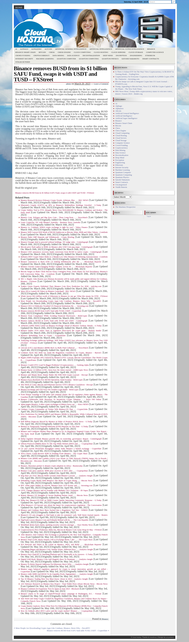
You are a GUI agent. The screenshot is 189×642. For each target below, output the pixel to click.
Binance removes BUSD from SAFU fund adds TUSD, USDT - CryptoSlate (51, 311)
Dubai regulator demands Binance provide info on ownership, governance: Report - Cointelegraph (61, 439)
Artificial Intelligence (101, 49)
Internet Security (24, 59)
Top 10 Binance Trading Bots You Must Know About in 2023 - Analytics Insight (54, 579)
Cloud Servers (118, 52)
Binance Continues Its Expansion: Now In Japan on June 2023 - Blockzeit (50, 589)
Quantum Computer (66, 59)
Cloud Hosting (101, 52)
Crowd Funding (22, 55)
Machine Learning (45, 59)
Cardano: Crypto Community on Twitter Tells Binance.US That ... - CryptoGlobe (54, 409)
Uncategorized (121, 185)
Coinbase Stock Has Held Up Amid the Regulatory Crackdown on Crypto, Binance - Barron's (61, 353)
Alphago (24, 49)
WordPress (153, 637)
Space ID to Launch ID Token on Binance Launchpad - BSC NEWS (48, 291)
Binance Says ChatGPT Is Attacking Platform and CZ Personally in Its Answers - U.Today (57, 554)
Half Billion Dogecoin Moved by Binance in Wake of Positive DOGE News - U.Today (57, 422)
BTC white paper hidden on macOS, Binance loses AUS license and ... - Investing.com (57, 485)
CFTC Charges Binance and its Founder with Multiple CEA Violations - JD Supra (54, 490)
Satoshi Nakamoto (130, 59)
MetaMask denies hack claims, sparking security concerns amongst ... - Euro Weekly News (57, 525)
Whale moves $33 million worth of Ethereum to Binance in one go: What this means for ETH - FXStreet (64, 296)
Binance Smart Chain (25, 52)
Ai (16, 49)
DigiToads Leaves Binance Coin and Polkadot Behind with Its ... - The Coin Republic (55, 520)
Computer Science (155, 52)
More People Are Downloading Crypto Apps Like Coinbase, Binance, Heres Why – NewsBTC (53, 628)
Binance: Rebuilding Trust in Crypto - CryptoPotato (43, 335)
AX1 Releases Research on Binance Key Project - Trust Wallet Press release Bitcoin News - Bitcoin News (64, 584)
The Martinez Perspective (125, 207)
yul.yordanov (170, 637)
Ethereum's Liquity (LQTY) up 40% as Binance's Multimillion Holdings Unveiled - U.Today (61, 205)
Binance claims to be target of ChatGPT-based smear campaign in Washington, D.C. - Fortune (61, 594)
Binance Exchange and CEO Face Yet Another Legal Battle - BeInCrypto (50, 390)
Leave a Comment (101, 84)
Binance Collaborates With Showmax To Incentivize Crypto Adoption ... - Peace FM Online (61, 399)
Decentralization (91, 55)
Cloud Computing (82, 52)
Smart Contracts (150, 59)
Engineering (136, 55)
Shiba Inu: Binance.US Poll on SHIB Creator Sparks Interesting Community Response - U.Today (61, 500)
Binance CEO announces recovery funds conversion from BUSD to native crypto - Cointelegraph (61, 252)
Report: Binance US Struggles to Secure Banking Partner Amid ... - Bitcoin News (54, 495)
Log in (149, 216)
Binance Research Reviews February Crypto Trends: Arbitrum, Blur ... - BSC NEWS (55, 200)
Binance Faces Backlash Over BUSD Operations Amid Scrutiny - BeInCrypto (52, 380)
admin (68, 84)
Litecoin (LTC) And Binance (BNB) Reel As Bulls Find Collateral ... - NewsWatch (54, 348)
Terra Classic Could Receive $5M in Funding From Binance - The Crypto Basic (54, 453)
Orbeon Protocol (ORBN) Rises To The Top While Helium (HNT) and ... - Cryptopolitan (57, 444)
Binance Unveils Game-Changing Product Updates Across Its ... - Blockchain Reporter (56, 267)
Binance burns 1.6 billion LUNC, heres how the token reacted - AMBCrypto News (54, 370)
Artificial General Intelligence (70, 49)
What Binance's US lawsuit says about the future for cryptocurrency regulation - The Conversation (61, 505)
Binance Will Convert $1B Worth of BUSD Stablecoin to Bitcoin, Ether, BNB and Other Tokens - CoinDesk (64, 232)
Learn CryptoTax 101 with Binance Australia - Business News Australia (50, 222)
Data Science (73, 55)
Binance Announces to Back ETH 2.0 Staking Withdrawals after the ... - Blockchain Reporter (61, 262)
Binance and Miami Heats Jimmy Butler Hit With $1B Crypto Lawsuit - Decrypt (54, 375)
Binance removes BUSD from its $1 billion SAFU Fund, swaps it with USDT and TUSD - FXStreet (54, 193)
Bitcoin (42, 52)
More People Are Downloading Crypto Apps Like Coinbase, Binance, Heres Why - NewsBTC (61, 301)
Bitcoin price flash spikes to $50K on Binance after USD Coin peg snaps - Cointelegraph (57, 247)
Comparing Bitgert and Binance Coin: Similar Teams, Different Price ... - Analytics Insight (57, 549)
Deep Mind (108, 55)
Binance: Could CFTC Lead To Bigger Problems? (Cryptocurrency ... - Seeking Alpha (55, 365)
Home (19, 7)
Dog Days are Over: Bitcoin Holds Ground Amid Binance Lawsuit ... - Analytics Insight (57, 476)
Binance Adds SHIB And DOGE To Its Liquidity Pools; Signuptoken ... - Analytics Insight (57, 574)
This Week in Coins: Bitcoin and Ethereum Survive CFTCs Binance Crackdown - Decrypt (57, 385)
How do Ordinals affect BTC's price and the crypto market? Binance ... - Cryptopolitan (57, 611)
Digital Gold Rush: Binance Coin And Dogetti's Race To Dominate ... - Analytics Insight (57, 559)
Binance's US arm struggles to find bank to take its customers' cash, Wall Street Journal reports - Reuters (64, 515)
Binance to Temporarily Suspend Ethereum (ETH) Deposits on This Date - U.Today (54, 426)
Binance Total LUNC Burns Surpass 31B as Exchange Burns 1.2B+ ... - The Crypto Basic (57, 540)
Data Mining (58, 55)
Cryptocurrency (41, 55)
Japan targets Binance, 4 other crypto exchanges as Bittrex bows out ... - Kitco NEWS (55, 404)
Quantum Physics (110, 59)
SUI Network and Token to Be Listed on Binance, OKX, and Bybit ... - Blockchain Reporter (61, 544)
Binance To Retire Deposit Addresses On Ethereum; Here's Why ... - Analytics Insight (55, 564)
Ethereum (150, 55)
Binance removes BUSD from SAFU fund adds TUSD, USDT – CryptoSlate (77, 631)
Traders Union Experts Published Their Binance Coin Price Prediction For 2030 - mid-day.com (61, 286)
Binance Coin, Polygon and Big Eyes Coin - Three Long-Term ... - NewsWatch (54, 217)
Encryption (121, 55)
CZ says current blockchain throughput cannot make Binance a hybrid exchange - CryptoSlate (61, 449)
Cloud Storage (136, 52)
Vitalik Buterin (22, 62)
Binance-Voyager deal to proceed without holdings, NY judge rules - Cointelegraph (54, 242)
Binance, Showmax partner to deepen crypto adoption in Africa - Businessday (52, 466)
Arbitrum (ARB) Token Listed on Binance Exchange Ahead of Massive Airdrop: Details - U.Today (61, 326)
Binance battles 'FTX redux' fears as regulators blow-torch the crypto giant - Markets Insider (61, 331)
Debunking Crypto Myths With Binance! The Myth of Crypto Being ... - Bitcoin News (56, 481)
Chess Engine (64, 52)
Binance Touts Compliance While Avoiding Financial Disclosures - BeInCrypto (54, 316)
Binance (151, 49)
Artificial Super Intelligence (129, 49)
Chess (52, 52)
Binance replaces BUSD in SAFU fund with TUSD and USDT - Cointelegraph (54, 321)
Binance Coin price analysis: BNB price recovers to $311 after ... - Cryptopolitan (54, 471)
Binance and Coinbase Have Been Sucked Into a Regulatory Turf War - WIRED (54, 510)
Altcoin (48, 49)
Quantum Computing (89, 59)
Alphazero (36, 49)
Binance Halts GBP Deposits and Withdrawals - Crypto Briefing (47, 237)
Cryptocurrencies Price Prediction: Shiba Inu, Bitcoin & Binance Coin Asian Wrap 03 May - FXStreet (61, 530)
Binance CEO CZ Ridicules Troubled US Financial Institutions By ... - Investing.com (55, 306)
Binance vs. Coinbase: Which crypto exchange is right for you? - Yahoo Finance (54, 227)
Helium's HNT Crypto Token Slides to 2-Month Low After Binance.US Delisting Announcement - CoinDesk (64, 257)
